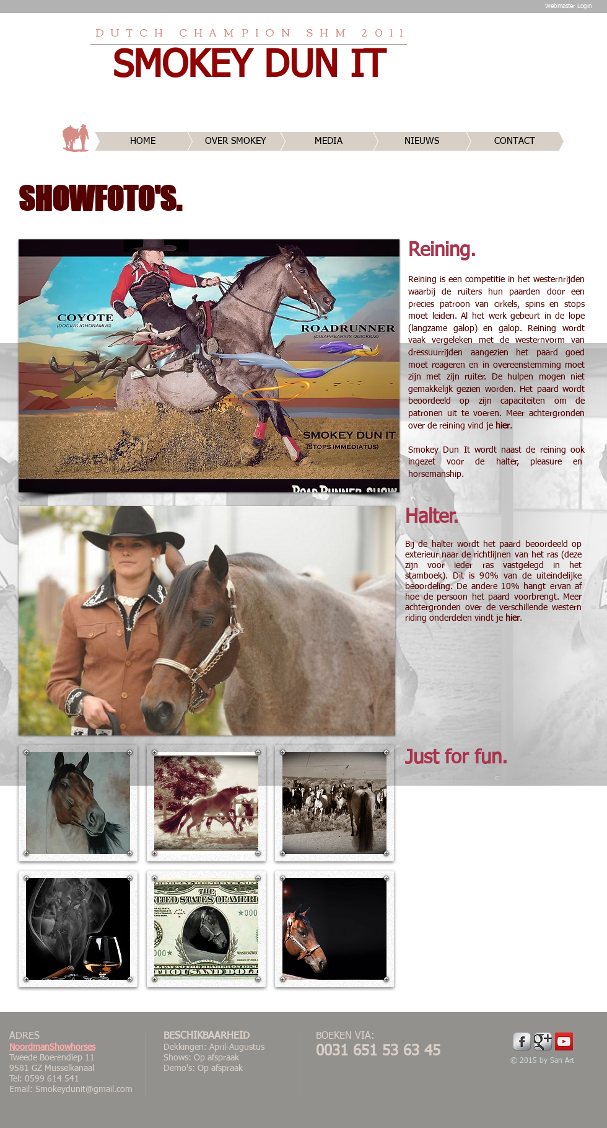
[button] (209, 365)
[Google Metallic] (543, 1041)
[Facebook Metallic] (522, 1041)
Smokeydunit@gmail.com (84, 1089)
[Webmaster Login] (568, 6)
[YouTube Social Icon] (564, 1041)
